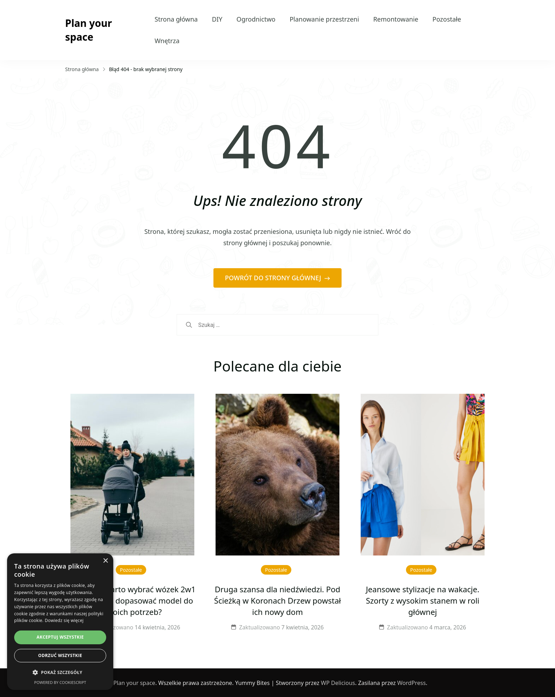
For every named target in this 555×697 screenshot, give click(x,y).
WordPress (411, 683)
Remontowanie (395, 19)
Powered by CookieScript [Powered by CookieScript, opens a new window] (60, 682)
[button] (60, 672)
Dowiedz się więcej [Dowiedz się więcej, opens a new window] (64, 620)
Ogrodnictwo (255, 19)
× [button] (105, 561)
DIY (217, 19)
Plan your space (88, 30)
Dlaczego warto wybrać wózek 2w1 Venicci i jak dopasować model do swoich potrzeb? (132, 600)
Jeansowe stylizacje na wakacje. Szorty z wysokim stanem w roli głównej (423, 600)
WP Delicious (338, 683)
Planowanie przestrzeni (324, 19)
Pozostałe (447, 19)
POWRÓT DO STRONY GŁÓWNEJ (274, 277)
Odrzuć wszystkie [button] (60, 655)
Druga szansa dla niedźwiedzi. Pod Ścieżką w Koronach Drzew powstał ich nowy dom (277, 600)
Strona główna (176, 19)
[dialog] (60, 621)
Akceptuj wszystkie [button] (60, 637)
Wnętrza (167, 40)
